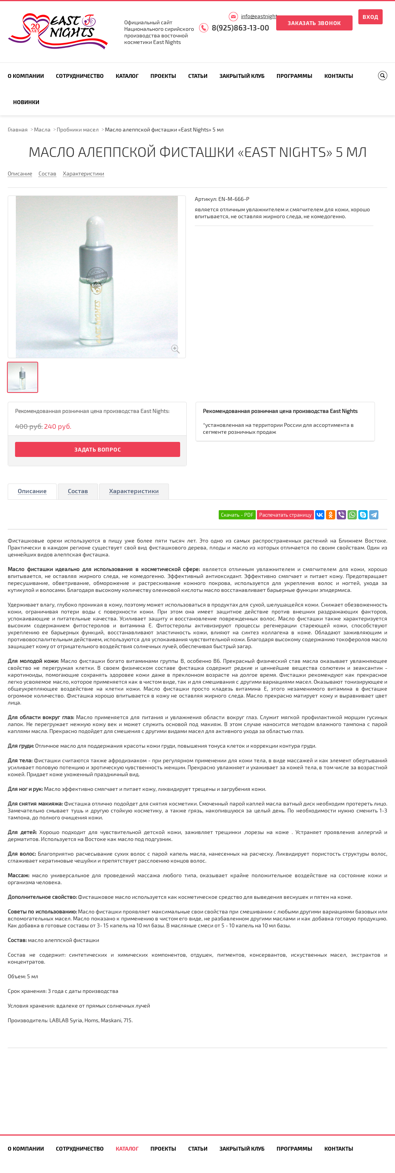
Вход (370, 16)
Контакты (338, 75)
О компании (26, 75)
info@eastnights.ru (264, 16)
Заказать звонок (314, 23)
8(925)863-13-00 (240, 27)
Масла (42, 129)
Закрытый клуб (242, 75)
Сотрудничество (80, 75)
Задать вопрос (97, 449)
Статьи (198, 75)
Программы (294, 75)
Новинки (26, 102)
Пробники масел (78, 129)
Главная (18, 129)
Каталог (127, 75)
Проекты (163, 75)
